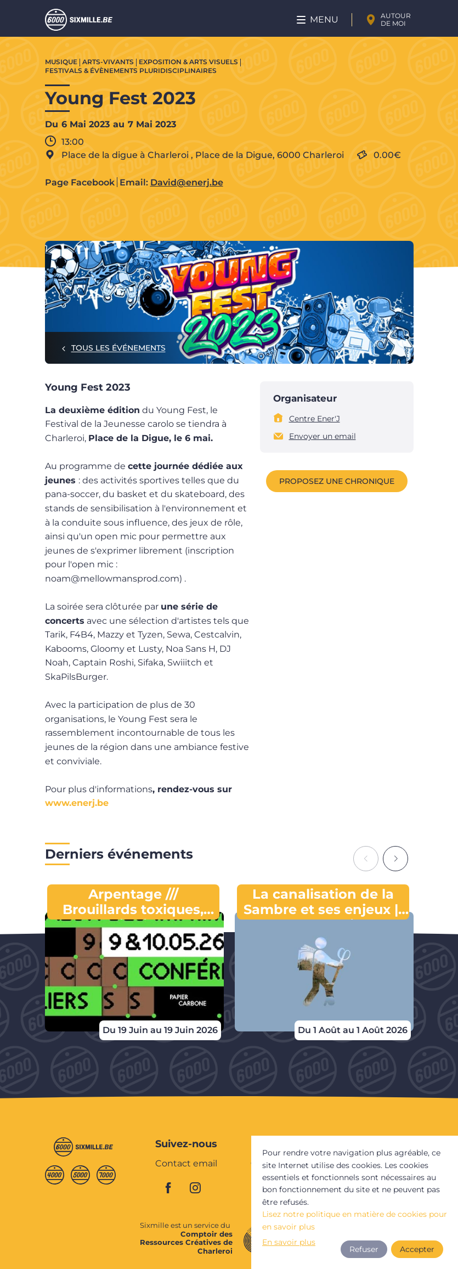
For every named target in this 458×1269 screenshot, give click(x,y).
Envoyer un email (322, 436)
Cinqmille (80, 1175)
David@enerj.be (186, 182)
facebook (174, 1188)
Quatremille (54, 1175)
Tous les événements (118, 348)
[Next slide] (395, 858)
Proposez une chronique (336, 481)
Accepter (417, 1249)
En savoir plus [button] (288, 1242)
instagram (198, 1188)
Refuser (363, 1249)
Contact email (186, 1164)
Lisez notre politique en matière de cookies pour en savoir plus (354, 1220)
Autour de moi (396, 19)
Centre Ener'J (314, 419)
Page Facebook (80, 182)
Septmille (106, 1175)
